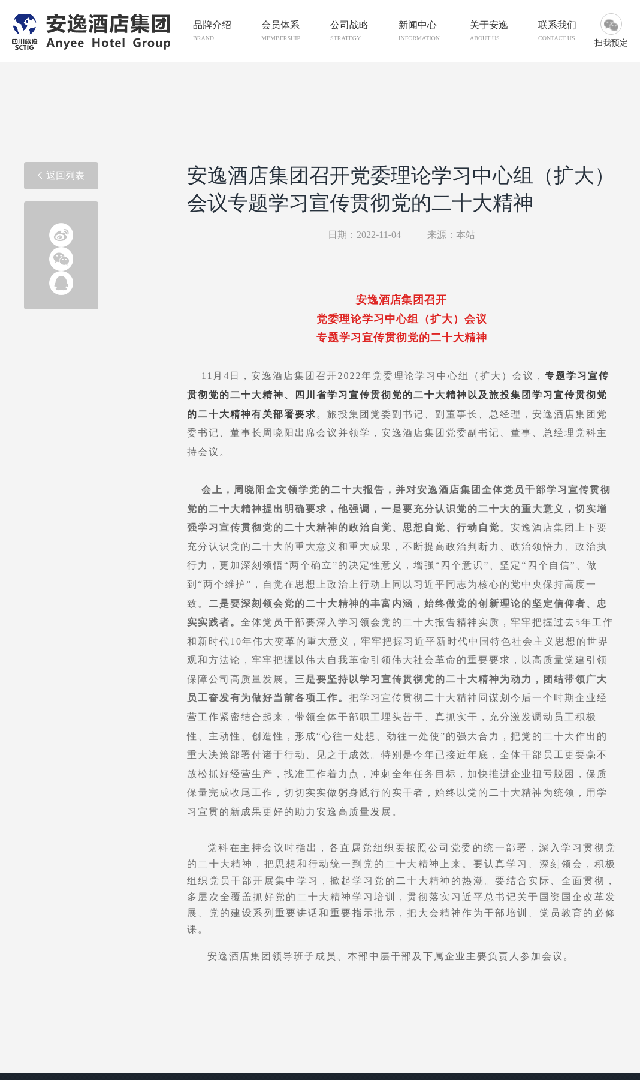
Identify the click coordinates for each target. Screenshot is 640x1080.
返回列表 (61, 175)
